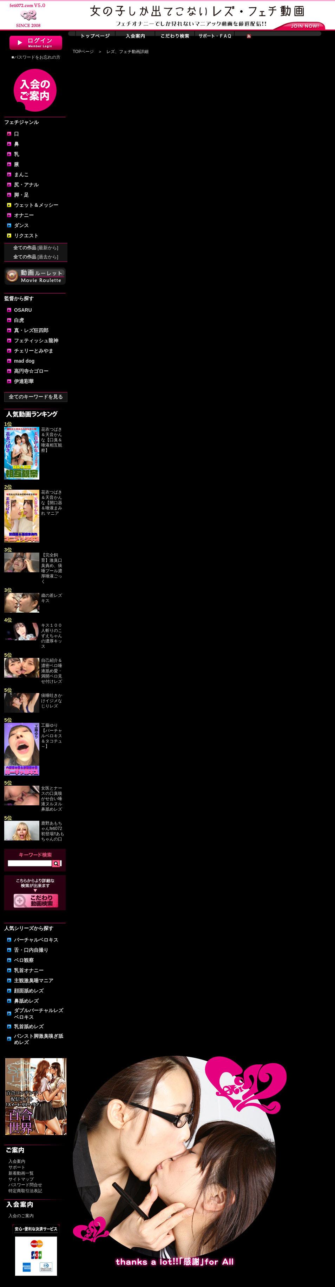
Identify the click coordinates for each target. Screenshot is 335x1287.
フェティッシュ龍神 (36, 340)
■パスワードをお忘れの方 (35, 57)
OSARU (23, 310)
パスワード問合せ (25, 1184)
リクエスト (26, 235)
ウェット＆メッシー (36, 205)
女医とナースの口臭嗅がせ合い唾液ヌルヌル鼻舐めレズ (51, 799)
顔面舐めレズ (29, 991)
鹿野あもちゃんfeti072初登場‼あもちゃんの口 (52, 831)
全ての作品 (35, 247)
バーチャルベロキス (36, 940)
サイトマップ (21, 1179)
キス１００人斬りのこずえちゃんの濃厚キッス (51, 636)
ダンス (21, 225)
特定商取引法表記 (25, 1190)
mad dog (24, 361)
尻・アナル (26, 184)
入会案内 (16, 1161)
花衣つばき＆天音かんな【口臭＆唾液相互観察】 (51, 440)
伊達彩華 (24, 381)
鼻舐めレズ (26, 1001)
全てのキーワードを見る (36, 397)
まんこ (21, 174)
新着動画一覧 (21, 1173)
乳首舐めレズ (29, 1026)
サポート (16, 1167)
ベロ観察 (24, 960)
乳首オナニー (29, 970)
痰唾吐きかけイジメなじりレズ (51, 700)
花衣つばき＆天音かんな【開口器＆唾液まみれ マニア (51, 503)
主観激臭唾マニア (33, 980)
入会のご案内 (21, 1215)
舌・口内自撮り (31, 950)
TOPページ (83, 51)
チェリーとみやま (33, 351)
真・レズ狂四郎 (31, 330)
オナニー (24, 215)
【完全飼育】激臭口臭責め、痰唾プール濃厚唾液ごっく (51, 568)
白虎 (19, 320)
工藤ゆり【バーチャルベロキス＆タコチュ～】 (51, 736)
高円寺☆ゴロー (31, 371)
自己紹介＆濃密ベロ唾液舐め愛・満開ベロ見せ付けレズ (51, 671)
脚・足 (21, 195)
